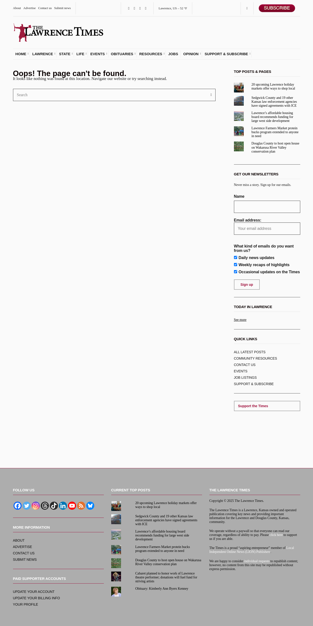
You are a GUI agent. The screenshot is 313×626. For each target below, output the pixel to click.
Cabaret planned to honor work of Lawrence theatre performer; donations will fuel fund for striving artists (166, 577)
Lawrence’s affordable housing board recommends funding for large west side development (272, 118)
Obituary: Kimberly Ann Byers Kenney (161, 588)
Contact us (45, 8)
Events (97, 55)
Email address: (267, 227)
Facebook (129, 8)
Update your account (34, 592)
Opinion (190, 55)
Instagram (140, 8)
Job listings (245, 378)
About (17, 8)
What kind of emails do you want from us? (264, 249)
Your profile (25, 604)
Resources (150, 55)
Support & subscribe (226, 55)
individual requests (257, 561)
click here (276, 535)
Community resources (255, 359)
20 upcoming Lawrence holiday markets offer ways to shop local (273, 87)
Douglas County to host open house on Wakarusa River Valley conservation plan (275, 148)
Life (80, 55)
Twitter (134, 8)
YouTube (146, 8)
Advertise (29, 8)
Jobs (173, 55)
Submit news (62, 8)
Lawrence (42, 55)
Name (239, 197)
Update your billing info (36, 598)
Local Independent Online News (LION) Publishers (251, 550)
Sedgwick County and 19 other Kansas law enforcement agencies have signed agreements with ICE (274, 102)
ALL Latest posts (250, 353)
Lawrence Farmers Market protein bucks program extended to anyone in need (274, 133)
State (64, 55)
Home (20, 55)
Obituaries (122, 55)
